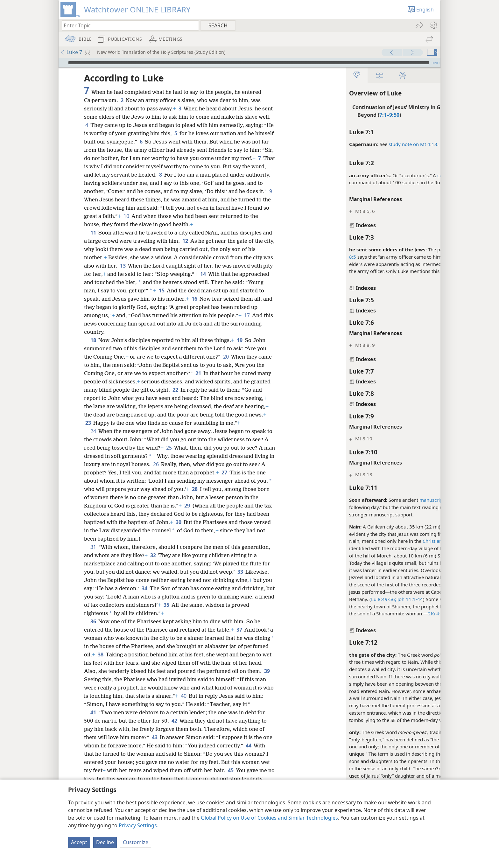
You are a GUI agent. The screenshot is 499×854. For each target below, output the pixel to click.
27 (242, 472)
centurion (399, 175)
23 (88, 422)
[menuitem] (433, 25)
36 (93, 621)
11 (93, 232)
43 (154, 745)
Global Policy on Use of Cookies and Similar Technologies (269, 817)
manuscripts (384, 500)
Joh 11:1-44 (361, 599)
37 (239, 629)
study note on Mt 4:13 (364, 144)
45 (260, 778)
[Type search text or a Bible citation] (127, 25)
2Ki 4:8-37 (390, 613)
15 (194, 290)
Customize (135, 842)
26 (177, 464)
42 (174, 728)
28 (218, 489)
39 (104, 679)
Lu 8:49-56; (335, 599)
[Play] (62, 62)
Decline (105, 842)
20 (226, 356)
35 (224, 604)
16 (220, 298)
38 (126, 654)
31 (93, 546)
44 (259, 753)
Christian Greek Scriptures (402, 541)
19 (239, 340)
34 (155, 588)
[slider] (248, 62)
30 (202, 522)
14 (226, 273)
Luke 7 (71, 52)
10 (200, 216)
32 (153, 555)
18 (93, 340)
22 (175, 389)
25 (174, 447)
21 (198, 373)
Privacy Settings (138, 825)
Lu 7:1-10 (414, 534)
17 (88, 323)
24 (93, 431)
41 (93, 720)
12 (196, 240)
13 (133, 265)
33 (240, 571)
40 (225, 695)
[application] (249, 62)
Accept (79, 842)
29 (202, 505)
